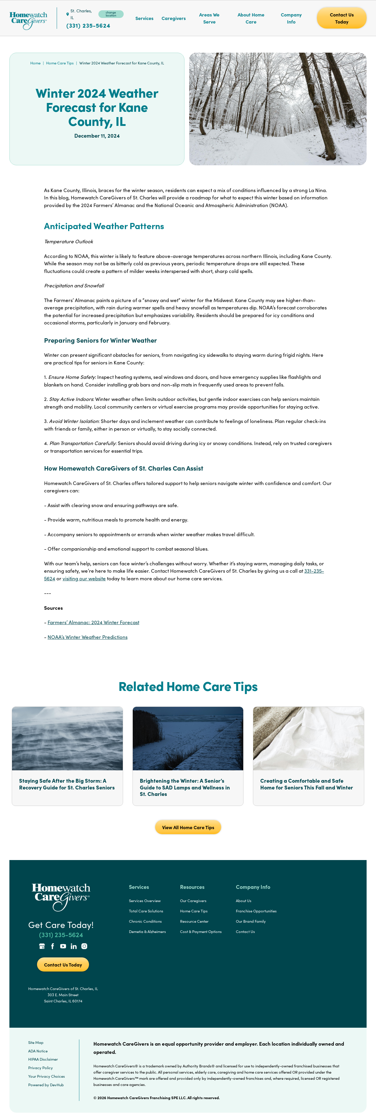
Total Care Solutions (146, 911)
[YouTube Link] (63, 946)
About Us (243, 900)
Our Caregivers (193, 900)
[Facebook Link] (53, 946)
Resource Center (194, 921)
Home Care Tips (60, 63)
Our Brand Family (251, 921)
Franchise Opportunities (256, 911)
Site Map (35, 1042)
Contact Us (245, 931)
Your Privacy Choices (46, 1076)
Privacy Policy (40, 1067)
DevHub (57, 1084)
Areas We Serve (209, 18)
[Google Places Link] (42, 946)
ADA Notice (38, 1051)
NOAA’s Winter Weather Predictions (87, 637)
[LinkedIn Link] (74, 946)
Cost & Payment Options (201, 931)
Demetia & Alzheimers (147, 931)
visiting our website (84, 578)
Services (144, 18)
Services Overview (145, 900)
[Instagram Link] (84, 946)
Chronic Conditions (145, 921)
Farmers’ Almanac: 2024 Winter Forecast (93, 622)
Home (35, 63)
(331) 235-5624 (88, 25)
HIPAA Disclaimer (43, 1059)
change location (111, 13)
